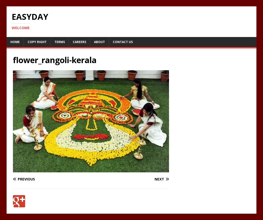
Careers (79, 42)
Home (15, 42)
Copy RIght (37, 42)
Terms (59, 42)
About (99, 42)
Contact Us (123, 42)
